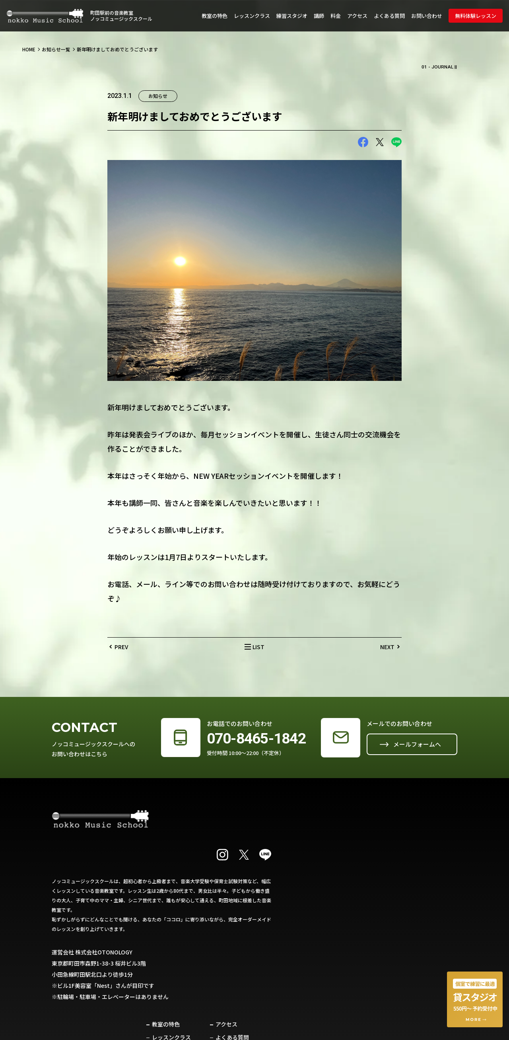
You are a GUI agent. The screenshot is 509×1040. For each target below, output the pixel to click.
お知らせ (350, 917)
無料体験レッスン (475, 16)
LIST (258, 648)
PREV (121, 648)
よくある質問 (389, 16)
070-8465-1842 (252, 740)
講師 (319, 16)
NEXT (387, 648)
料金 (335, 16)
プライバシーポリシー (430, 904)
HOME (28, 50)
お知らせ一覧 (56, 50)
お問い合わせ (426, 16)
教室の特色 (214, 16)
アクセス (357, 16)
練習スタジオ (291, 16)
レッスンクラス (252, 16)
